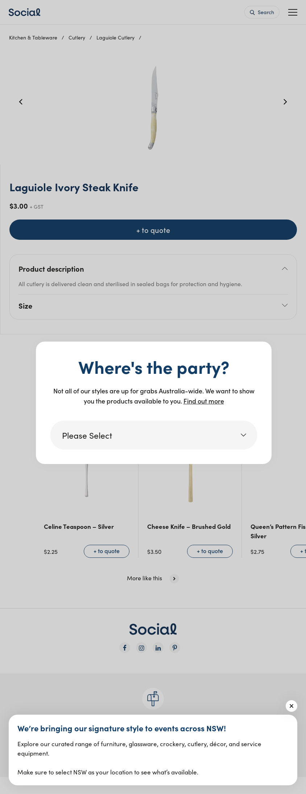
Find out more (203, 400)
